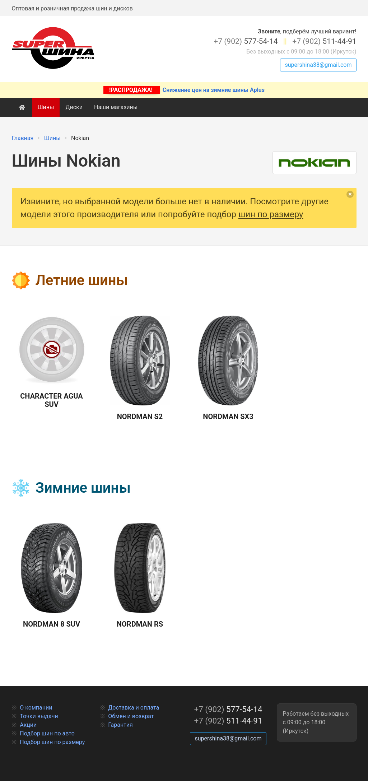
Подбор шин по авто (47, 733)
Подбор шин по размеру (52, 742)
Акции (28, 724)
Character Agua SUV (51, 362)
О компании (36, 707)
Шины (46, 107)
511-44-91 (324, 41)
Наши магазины (116, 107)
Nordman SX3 (228, 368)
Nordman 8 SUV (51, 576)
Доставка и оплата (133, 707)
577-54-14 (246, 41)
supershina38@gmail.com (318, 64)
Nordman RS (140, 576)
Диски (74, 107)
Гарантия (120, 724)
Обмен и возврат (131, 716)
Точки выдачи (39, 716)
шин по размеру (270, 214)
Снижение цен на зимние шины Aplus (184, 90)
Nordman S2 (139, 368)
